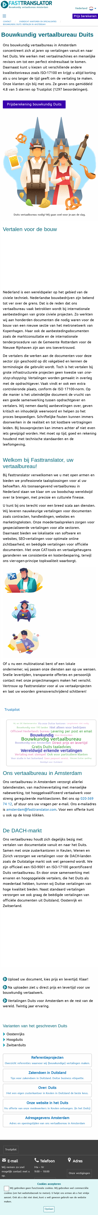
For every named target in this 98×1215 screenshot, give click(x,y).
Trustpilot (12, 709)
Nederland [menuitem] (84, 8)
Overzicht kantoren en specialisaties (37, 21)
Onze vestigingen (79, 1173)
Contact (7, 21)
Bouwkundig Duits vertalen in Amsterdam (24, 24)
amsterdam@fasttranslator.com (31, 809)
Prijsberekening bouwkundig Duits (34, 104)
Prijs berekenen (85, 16)
